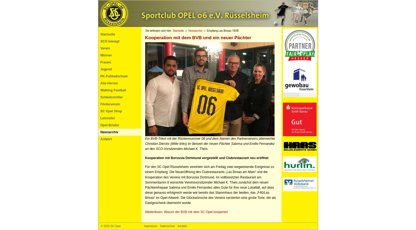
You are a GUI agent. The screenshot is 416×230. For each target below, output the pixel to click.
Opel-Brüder (109, 125)
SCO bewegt (110, 41)
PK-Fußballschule (114, 76)
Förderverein (110, 104)
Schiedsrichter (111, 97)
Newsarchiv (109, 132)
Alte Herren (109, 83)
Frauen (105, 62)
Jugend (106, 69)
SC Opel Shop (111, 111)
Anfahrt (106, 139)
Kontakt (182, 226)
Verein (105, 48)
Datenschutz (167, 226)
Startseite (107, 34)
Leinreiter (107, 118)
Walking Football (113, 90)
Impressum (150, 226)
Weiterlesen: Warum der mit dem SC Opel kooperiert (186, 212)
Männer (106, 55)
